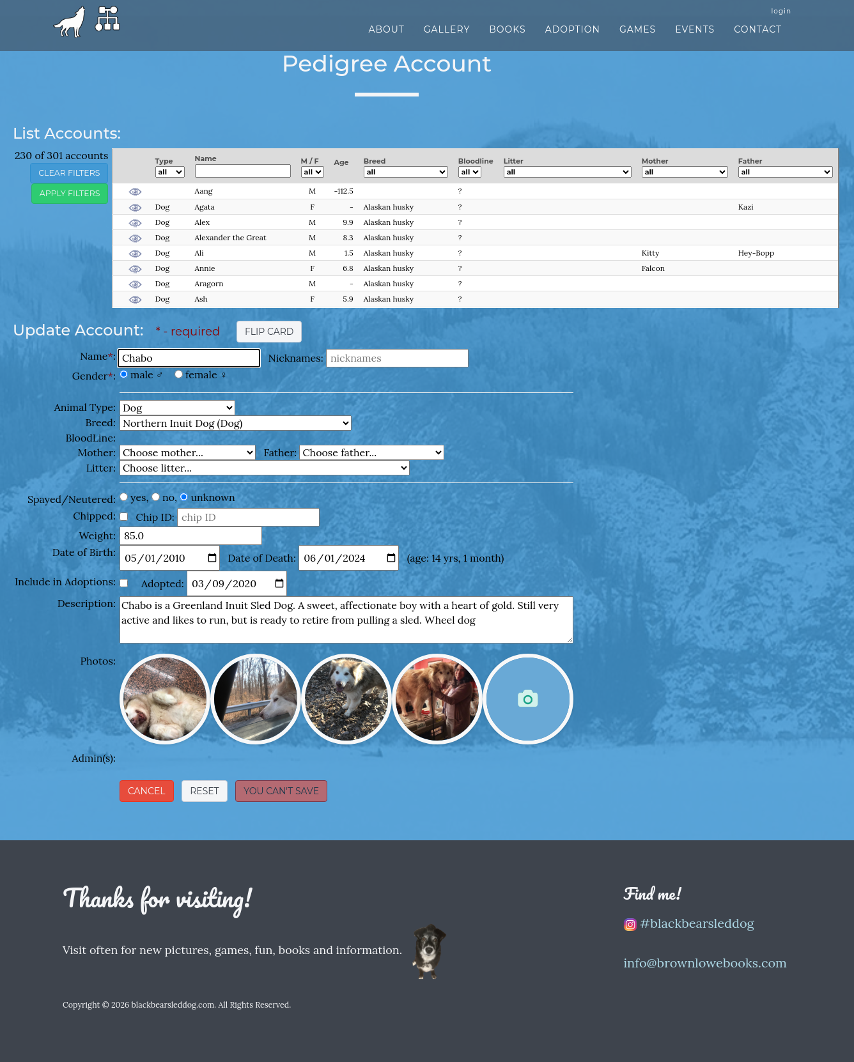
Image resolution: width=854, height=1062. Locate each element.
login (781, 18)
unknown (213, 497)
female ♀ (206, 374)
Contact (758, 36)
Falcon (653, 268)
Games (637, 36)
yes (138, 497)
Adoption (572, 36)
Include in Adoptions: (65, 581)
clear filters (69, 173)
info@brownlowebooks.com (706, 963)
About (386, 36)
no (168, 497)
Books (507, 36)
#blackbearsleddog (689, 923)
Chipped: (94, 515)
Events (695, 36)
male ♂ (147, 374)
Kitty (651, 253)
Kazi (746, 207)
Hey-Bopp (756, 253)
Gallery (447, 36)
